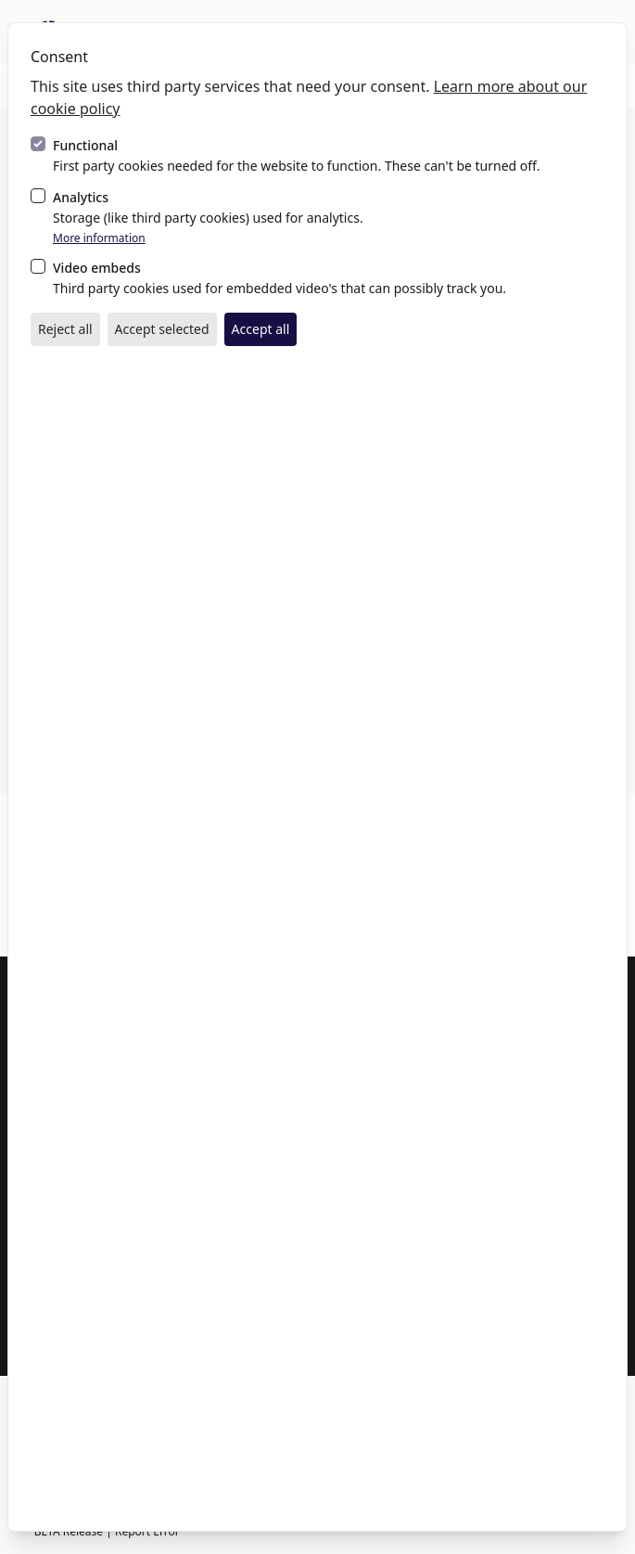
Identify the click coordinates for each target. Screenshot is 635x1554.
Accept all (261, 329)
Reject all (65, 329)
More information (99, 238)
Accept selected (162, 329)
